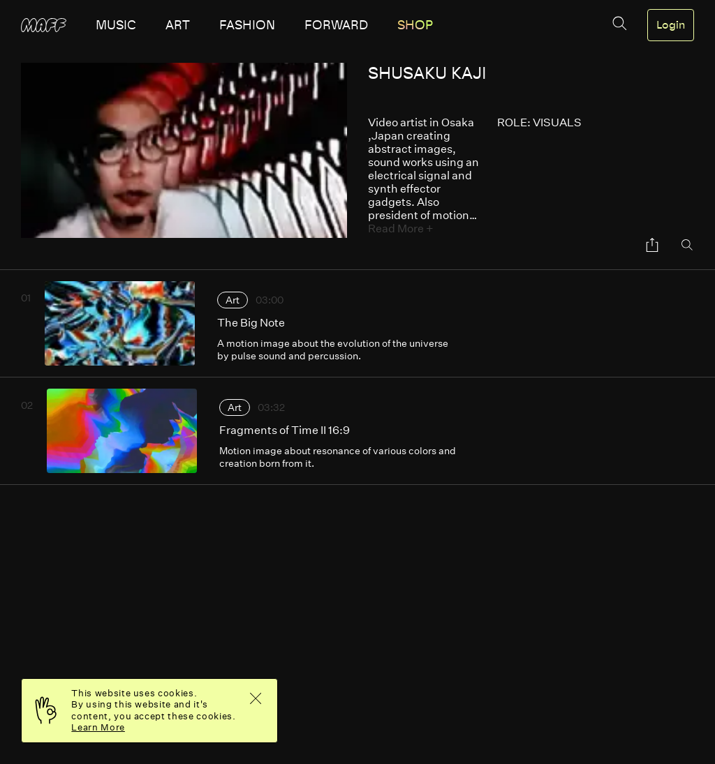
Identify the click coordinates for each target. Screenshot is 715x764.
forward (336, 25)
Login (670, 25)
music (116, 25)
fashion (247, 25)
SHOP (415, 25)
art (177, 25)
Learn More (98, 727)
